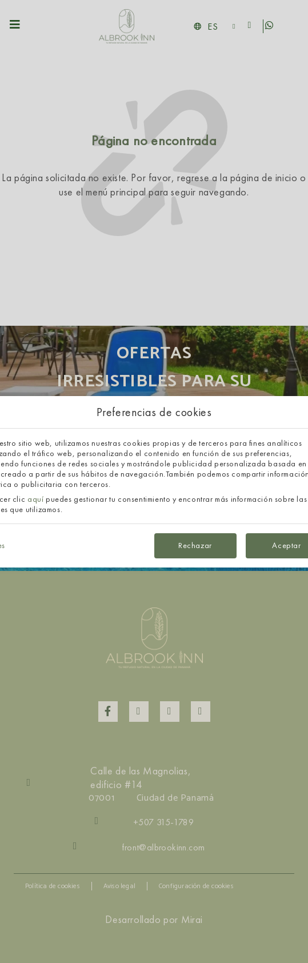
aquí (35, 499)
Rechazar (195, 545)
